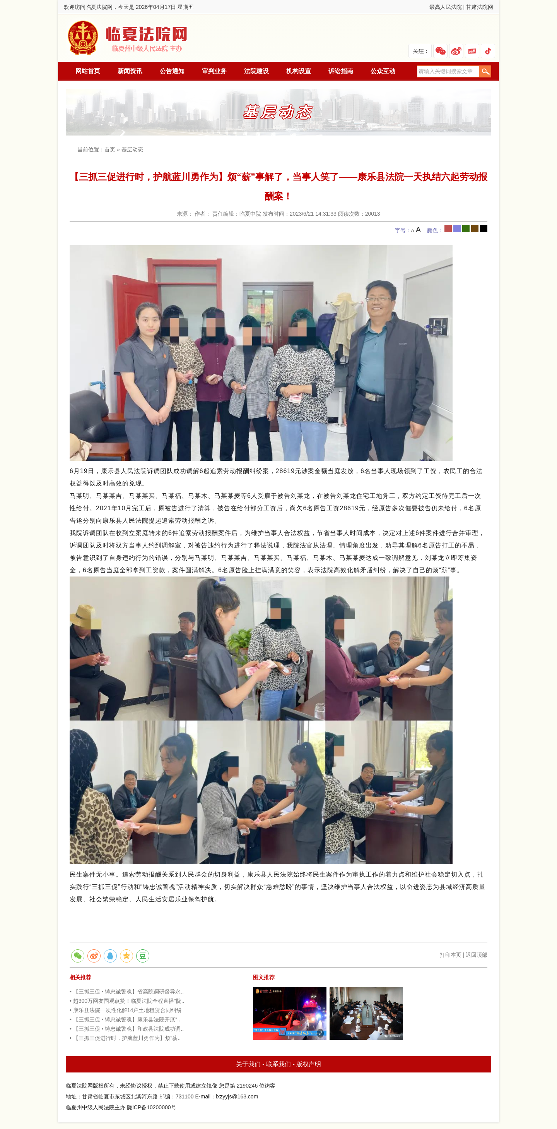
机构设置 (298, 71)
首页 (109, 149)
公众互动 (383, 71)
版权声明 (308, 1064)
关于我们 (248, 1064)
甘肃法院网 (479, 7)
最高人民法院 (445, 7)
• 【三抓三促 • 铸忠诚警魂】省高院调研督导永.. (127, 991)
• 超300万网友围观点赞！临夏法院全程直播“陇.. (127, 1001)
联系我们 (278, 1064)
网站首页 (87, 71)
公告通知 (172, 71)
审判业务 (214, 71)
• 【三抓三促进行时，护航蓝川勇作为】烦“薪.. (125, 1038)
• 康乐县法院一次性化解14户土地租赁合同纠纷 (126, 1010)
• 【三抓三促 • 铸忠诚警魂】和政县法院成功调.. (127, 1029)
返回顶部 (476, 955)
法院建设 (256, 71)
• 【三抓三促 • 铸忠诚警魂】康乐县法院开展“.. (125, 1019)
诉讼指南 (340, 71)
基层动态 (132, 149)
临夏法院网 (129, 38)
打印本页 (450, 955)
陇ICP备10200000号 (151, 1107)
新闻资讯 (130, 71)
